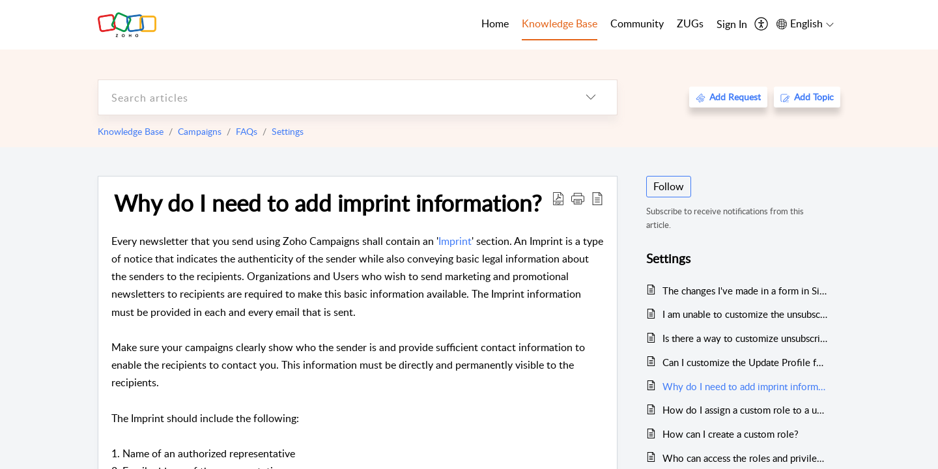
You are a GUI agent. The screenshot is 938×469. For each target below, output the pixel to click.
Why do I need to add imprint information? (328, 203)
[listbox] (591, 97)
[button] (577, 198)
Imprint (455, 241)
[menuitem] (732, 25)
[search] (331, 97)
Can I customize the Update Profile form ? (744, 362)
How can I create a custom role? (730, 433)
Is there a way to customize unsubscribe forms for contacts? (744, 338)
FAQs (246, 131)
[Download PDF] (558, 198)
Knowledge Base (130, 131)
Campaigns (199, 131)
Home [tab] (495, 23)
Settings (288, 131)
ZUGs (690, 23)
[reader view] (597, 198)
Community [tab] (637, 23)
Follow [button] (668, 186)
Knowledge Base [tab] (559, 23)
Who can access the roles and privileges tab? (744, 457)
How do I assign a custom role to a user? (744, 409)
